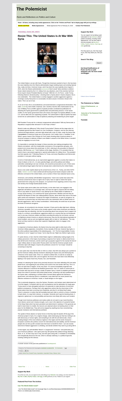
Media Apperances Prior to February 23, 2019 (60, 25)
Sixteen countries (27, 172)
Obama (55, 353)
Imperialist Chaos (48, 353)
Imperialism (40, 353)
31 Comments (58, 348)
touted (24, 106)
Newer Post (21, 366)
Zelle (82, 46)
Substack (94, 37)
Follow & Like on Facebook (88, 96)
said (33, 150)
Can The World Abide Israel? (28, 386)
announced (45, 89)
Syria (59, 353)
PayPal (87, 44)
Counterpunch (51, 343)
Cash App (97, 44)
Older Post (73, 366)
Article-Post (26, 353)
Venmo (92, 44)
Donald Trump (32, 353)
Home (47, 366)
